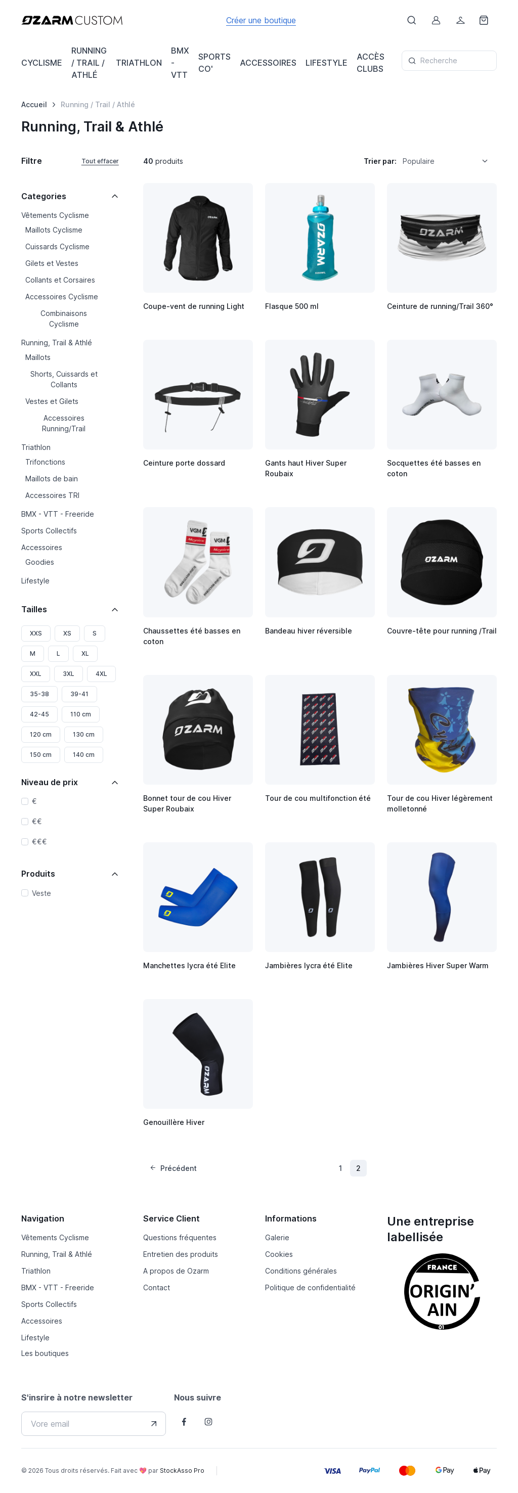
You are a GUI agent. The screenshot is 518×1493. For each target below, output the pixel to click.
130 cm (84, 734)
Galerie (277, 1237)
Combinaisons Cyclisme (63, 318)
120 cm (41, 734)
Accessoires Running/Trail (63, 423)
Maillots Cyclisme (53, 229)
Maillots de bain (51, 478)
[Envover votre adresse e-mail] (154, 1424)
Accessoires (41, 547)
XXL (35, 673)
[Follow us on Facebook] (184, 1422)
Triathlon (36, 447)
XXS (36, 633)
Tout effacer (100, 161)
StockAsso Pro (182, 1470)
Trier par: (380, 161)
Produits (38, 874)
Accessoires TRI (52, 495)
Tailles (34, 609)
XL (85, 653)
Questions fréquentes (180, 1237)
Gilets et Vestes (51, 263)
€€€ (39, 841)
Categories (43, 196)
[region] (70, 399)
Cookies (279, 1254)
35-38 (39, 694)
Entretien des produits (180, 1254)
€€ (37, 821)
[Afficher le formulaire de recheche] (412, 20)
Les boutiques (45, 1353)
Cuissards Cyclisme (57, 246)
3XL (68, 673)
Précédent (173, 1168)
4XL (101, 673)
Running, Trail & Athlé (56, 342)
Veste (41, 893)
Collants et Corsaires (60, 280)
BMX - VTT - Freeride (57, 514)
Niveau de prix (49, 782)
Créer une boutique (261, 20)
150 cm (41, 754)
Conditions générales (301, 1270)
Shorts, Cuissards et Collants (64, 379)
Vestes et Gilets (51, 401)
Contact (156, 1287)
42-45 (39, 714)
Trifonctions (45, 462)
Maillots (38, 357)
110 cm (80, 714)
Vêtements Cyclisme (55, 215)
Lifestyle (35, 580)
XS (67, 633)
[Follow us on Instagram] (208, 1422)
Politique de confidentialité (310, 1287)
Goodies (39, 562)
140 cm (84, 754)
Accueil (34, 104)
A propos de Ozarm (176, 1270)
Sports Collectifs (49, 530)
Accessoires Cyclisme (61, 296)
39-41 (79, 694)
